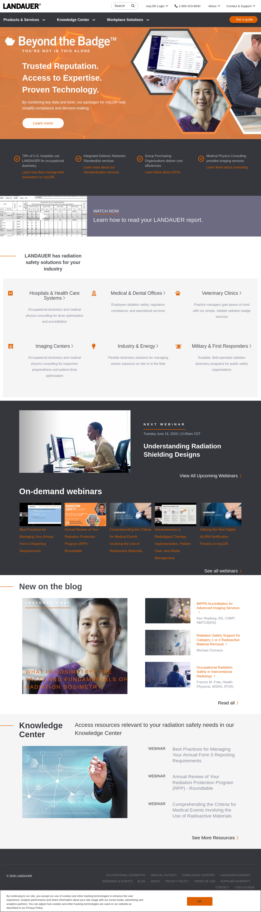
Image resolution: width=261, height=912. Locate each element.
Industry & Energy (136, 346)
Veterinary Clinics (220, 293)
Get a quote (244, 19)
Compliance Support (198, 881)
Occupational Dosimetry (126, 881)
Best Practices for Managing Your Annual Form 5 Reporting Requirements (204, 755)
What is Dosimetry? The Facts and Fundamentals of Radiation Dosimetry (76, 680)
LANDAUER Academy (235, 881)
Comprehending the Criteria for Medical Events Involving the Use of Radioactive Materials (204, 812)
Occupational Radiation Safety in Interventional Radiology (214, 672)
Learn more (43, 123)
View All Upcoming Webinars (205, 476)
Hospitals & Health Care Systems (55, 296)
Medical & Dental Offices (136, 293)
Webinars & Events (117, 887)
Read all (225, 703)
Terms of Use (204, 887)
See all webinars (219, 571)
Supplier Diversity (235, 887)
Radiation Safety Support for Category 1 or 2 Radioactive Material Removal (218, 640)
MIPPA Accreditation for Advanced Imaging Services (218, 606)
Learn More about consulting (227, 167)
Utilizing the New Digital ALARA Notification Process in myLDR (218, 537)
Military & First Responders (220, 346)
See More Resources (211, 843)
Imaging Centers (53, 346)
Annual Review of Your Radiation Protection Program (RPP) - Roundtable (205, 782)
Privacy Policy (177, 887)
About (155, 887)
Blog (141, 887)
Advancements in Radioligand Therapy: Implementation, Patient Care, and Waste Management (173, 544)
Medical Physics (164, 881)
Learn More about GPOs (162, 172)
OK (200, 901)
